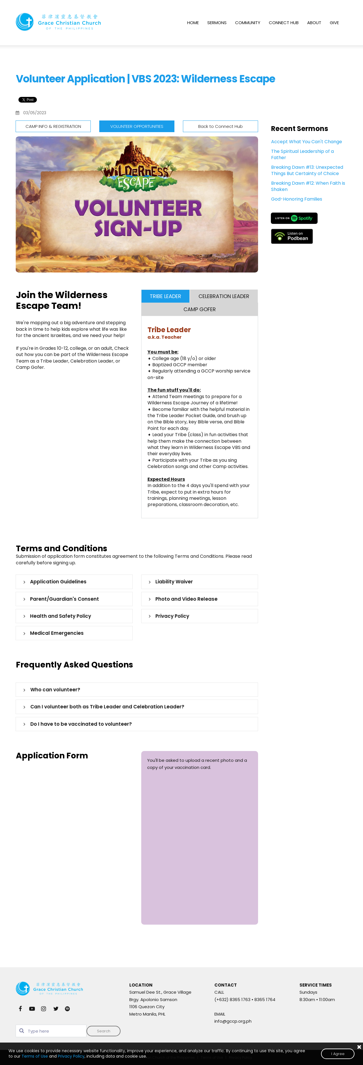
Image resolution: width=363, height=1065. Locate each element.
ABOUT (314, 23)
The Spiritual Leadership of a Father (302, 154)
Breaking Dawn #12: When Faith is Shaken (308, 186)
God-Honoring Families (296, 199)
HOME (193, 23)
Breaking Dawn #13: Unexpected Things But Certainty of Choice (307, 170)
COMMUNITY (247, 23)
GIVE (334, 23)
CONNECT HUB (284, 23)
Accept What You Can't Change (306, 141)
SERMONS (217, 23)
